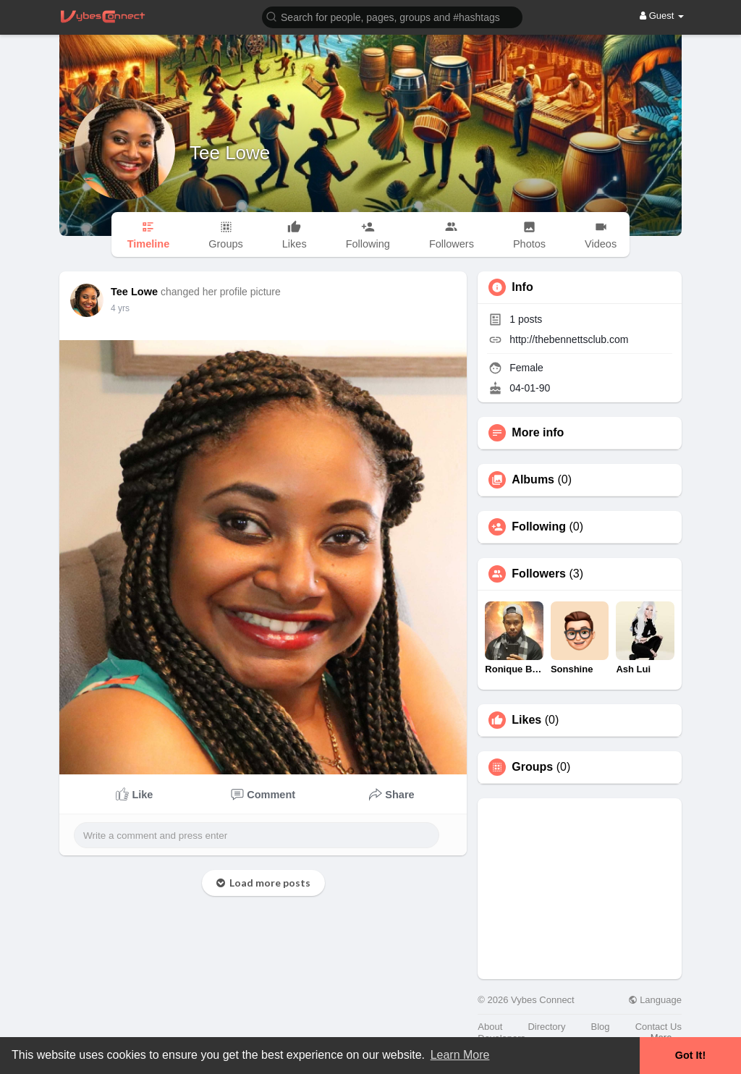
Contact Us (658, 1026)
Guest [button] (662, 15)
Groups (532, 767)
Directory (546, 1026)
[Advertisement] (580, 888)
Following (539, 527)
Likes (526, 720)
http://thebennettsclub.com (568, 339)
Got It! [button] (690, 1055)
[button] (392, 16)
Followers (539, 574)
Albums (533, 480)
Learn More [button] (460, 1055)
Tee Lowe (230, 153)
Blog (600, 1026)
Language (655, 1000)
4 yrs (120, 308)
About (490, 1026)
